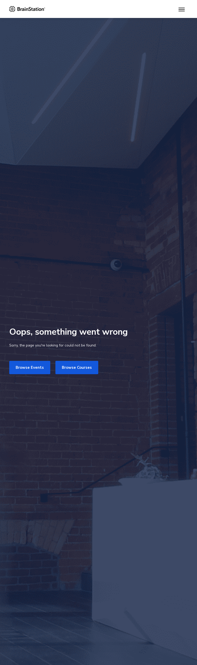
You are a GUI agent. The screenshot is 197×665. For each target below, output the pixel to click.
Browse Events (30, 367)
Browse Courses (77, 367)
